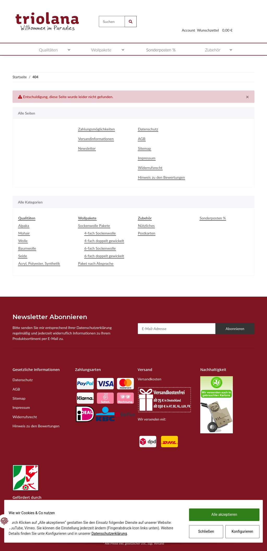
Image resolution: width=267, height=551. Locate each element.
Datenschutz (148, 129)
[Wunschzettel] (208, 24)
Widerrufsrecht (150, 167)
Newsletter (87, 148)
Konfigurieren (238, 531)
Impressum (146, 158)
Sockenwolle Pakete (94, 225)
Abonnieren (235, 328)
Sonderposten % (213, 218)
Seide (22, 256)
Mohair (24, 233)
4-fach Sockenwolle (100, 233)
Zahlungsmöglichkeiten (96, 129)
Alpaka (23, 225)
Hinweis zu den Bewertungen (161, 177)
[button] (188, 24)
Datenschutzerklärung (138, 533)
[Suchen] (112, 21)
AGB (141, 138)
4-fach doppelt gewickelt (104, 240)
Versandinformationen (96, 138)
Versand (159, 543)
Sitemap (144, 148)
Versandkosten (149, 379)
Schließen (202, 531)
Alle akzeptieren (220, 514)
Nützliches (146, 225)
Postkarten (146, 233)
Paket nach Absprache (95, 263)
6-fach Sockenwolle (100, 248)
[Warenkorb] (227, 24)
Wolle (23, 240)
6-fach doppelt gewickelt (104, 256)
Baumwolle (27, 248)
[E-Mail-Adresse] (177, 328)
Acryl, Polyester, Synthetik (39, 263)
